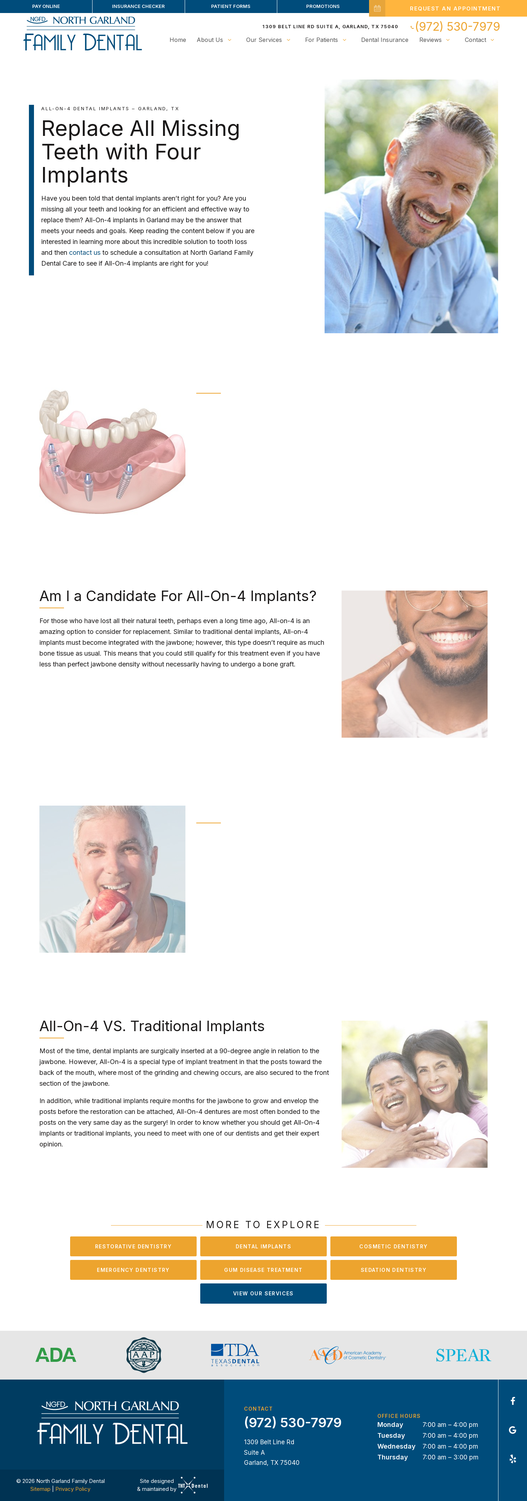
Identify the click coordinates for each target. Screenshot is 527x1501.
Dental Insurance (384, 39)
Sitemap (40, 1488)
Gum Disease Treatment (263, 1270)
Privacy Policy (72, 1488)
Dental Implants (263, 1246)
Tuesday (391, 1435)
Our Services (270, 40)
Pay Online (46, 6)
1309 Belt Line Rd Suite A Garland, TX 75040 (272, 1452)
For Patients (327, 40)
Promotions (323, 6)
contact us (85, 252)
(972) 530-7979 (455, 26)
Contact (481, 40)
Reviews (436, 40)
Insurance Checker (138, 6)
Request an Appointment (435, 8)
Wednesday (396, 1446)
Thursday (392, 1457)
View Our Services (263, 1293)
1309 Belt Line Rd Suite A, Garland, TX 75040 (330, 26)
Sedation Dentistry (394, 1270)
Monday (390, 1424)
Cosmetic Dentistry (393, 1246)
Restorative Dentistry (133, 1246)
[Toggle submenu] (229, 40)
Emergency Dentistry (133, 1270)
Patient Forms (230, 6)
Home (178, 39)
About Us (216, 40)
